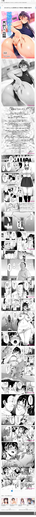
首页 (2, 2)
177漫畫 (2, 0)
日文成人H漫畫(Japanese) (6, 2)
